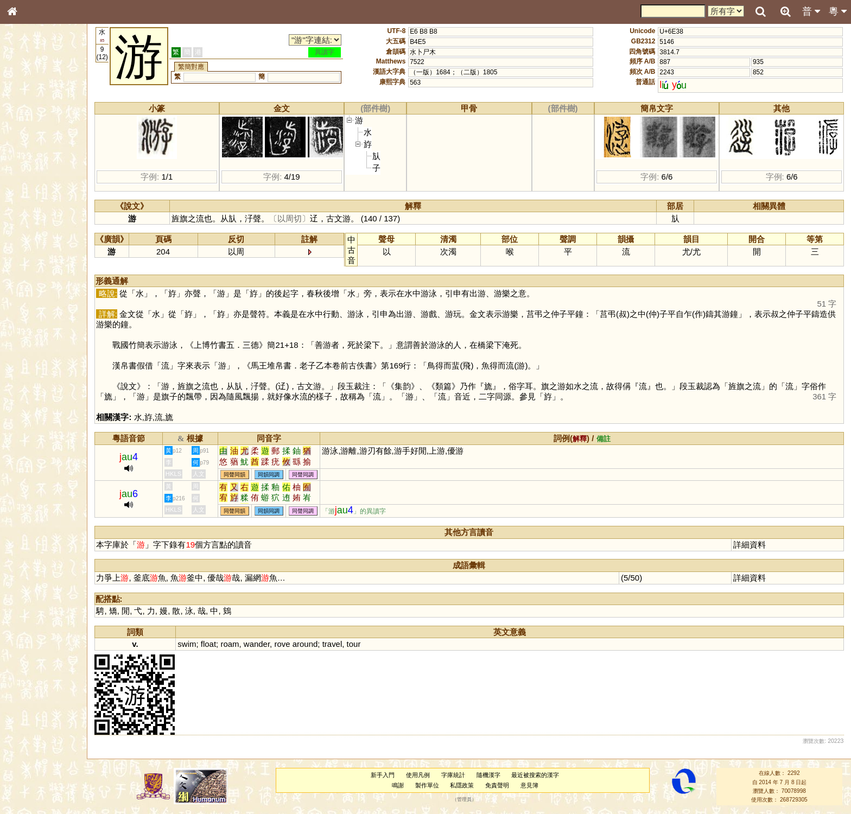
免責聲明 (500, 785)
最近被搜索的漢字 (538, 775)
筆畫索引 (27, 154)
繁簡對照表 (30, 363)
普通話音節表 (33, 295)
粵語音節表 (30, 213)
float (215, 643)
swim (194, 643)
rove (289, 643)
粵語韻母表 (30, 233)
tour (360, 643)
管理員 (467, 800)
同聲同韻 (241, 475)
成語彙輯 (27, 353)
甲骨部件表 (30, 164)
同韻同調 (276, 475)
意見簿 (532, 785)
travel (339, 643)
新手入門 (386, 775)
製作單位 (430, 785)
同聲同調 (310, 475)
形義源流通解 (33, 184)
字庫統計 (456, 775)
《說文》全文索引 (40, 334)
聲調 (51, 285)
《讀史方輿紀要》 (40, 343)
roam (236, 643)
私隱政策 (465, 785)
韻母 (36, 285)
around (312, 643)
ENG (48, 120)
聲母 (21, 285)
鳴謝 (401, 785)
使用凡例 (421, 775)
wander (263, 643)
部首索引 (27, 145)
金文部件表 (30, 175)
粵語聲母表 (30, 222)
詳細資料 (750, 544)
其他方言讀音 (33, 305)
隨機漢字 (491, 775)
